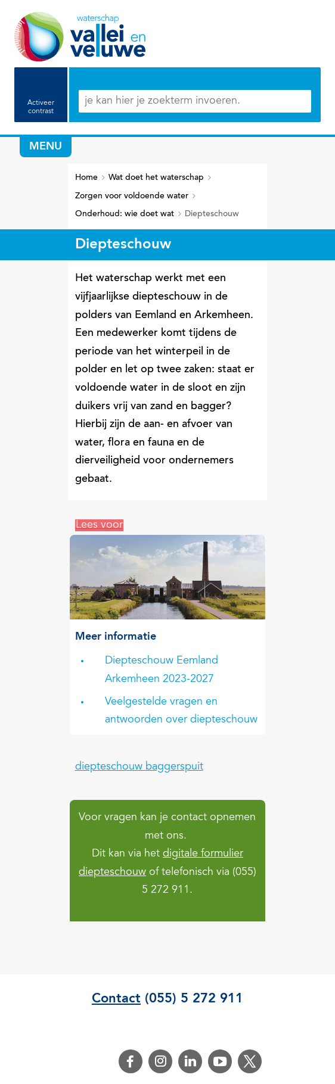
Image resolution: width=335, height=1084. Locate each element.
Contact (116, 998)
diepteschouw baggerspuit (139, 767)
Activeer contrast (40, 107)
